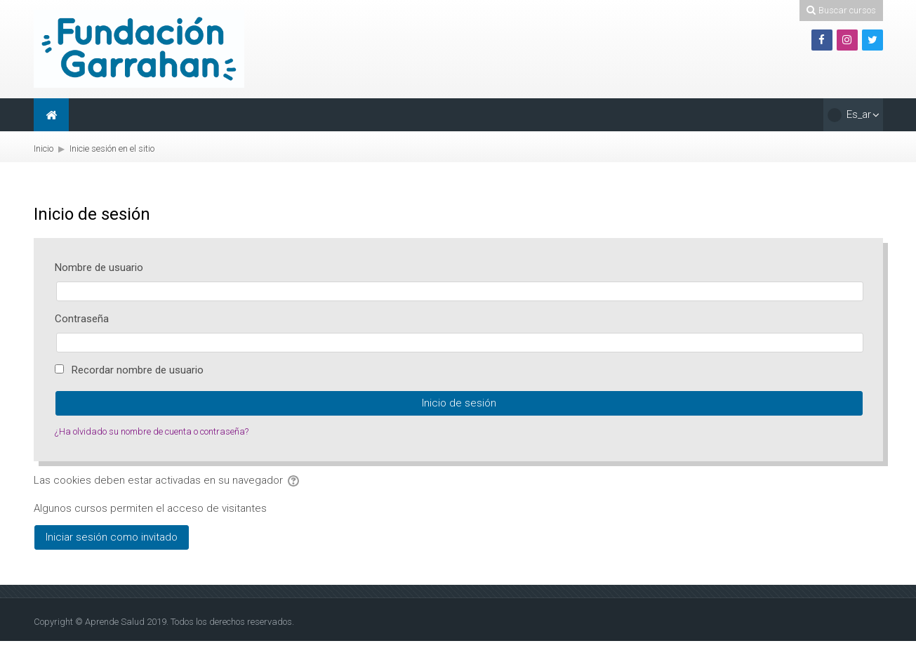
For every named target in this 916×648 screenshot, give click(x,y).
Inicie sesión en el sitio (111, 148)
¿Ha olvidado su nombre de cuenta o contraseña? (151, 431)
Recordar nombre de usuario (138, 370)
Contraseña (82, 318)
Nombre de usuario (99, 267)
